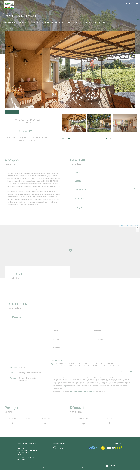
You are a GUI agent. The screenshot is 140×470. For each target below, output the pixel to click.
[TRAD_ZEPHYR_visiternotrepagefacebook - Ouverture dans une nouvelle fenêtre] (55, 448)
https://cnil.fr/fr (68, 383)
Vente (34, 22)
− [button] (137, 230)
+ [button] (137, 227)
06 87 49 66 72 (24, 367)
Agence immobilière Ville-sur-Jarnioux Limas (17, 22)
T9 (60, 22)
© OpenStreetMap (135, 225)
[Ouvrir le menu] (137, 3)
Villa (56, 22)
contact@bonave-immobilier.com (30, 373)
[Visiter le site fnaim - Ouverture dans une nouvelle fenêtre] (103, 448)
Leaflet (121, 225)
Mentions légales (64, 467)
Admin (71, 467)
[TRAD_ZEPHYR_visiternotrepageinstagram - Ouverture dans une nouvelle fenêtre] (61, 448)
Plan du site (56, 467)
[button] (69, 138)
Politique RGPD (83, 467)
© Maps (127, 225)
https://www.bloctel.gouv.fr (70, 386)
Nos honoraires (48, 467)
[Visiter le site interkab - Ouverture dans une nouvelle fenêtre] (114, 447)
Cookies (89, 467)
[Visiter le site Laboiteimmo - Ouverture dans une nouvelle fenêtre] (113, 466)
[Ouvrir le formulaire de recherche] (126, 3)
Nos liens (76, 467)
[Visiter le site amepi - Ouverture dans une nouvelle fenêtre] (93, 448)
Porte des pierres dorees (46, 22)
